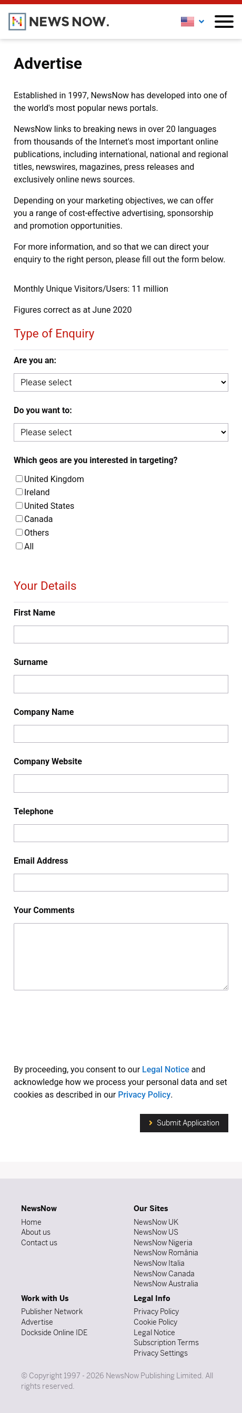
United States (45, 506)
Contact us (39, 1242)
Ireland (33, 492)
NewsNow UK (156, 1222)
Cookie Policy (155, 1322)
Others (32, 533)
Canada (34, 519)
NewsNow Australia (166, 1283)
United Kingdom (50, 479)
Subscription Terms (166, 1342)
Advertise (37, 1322)
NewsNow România (166, 1252)
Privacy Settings (161, 1353)
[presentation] (121, 1028)
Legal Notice (165, 1069)
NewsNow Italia (159, 1263)
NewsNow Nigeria (163, 1242)
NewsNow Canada (164, 1273)
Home (31, 1222)
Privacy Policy (144, 1095)
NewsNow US (156, 1232)
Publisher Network (52, 1311)
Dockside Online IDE (54, 1332)
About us (36, 1232)
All (25, 546)
